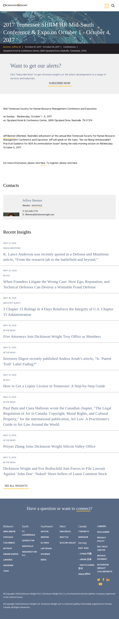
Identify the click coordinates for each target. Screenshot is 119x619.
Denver (45, 537)
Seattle (64, 537)
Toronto (83, 531)
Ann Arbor (9, 531)
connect (83, 508)
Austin (44, 531)
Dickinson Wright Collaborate (104, 568)
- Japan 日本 (84, 559)
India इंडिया (84, 574)
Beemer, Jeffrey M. (12, 47)
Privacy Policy (101, 539)
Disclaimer (103, 532)
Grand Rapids (10, 554)
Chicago (8, 537)
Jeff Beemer (9, 136)
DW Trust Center (102, 548)
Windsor (83, 537)
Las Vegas (46, 548)
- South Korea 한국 (86, 566)
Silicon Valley (68, 543)
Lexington (28, 540)
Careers (101, 526)
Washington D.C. (29, 553)
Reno (43, 560)
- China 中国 (84, 554)
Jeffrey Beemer (32, 200)
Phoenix (45, 554)
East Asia (83, 548)
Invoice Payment (102, 557)
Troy (6, 571)
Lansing (7, 560)
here (43, 163)
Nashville (27, 546)
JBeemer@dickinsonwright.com (39, 214)
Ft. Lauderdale (28, 533)
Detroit (7, 548)
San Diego (65, 531)
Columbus (9, 543)
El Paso (45, 543)
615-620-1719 (31, 211)
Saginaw (8, 565)
